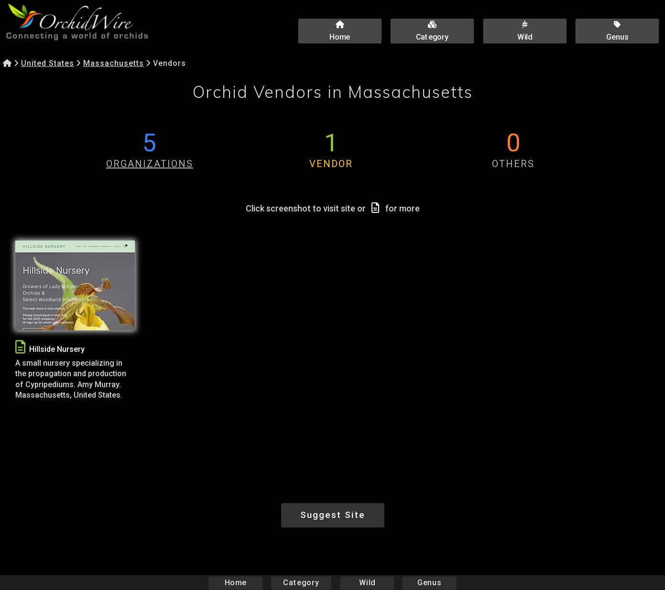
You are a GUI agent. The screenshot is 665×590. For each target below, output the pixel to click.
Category (301, 582)
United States (47, 63)
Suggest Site (332, 514)
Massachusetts (113, 63)
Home (235, 582)
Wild (367, 582)
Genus (429, 582)
